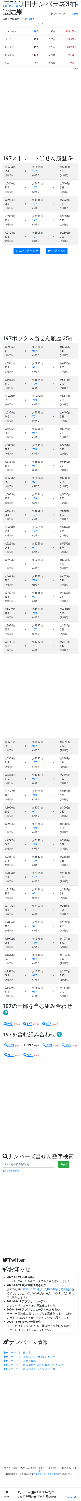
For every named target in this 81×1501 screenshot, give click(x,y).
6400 (65, 412)
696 (62, 220)
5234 (37, 560)
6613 (10, 379)
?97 (8, 1024)
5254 (10, 543)
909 (62, 236)
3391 (65, 216)
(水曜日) (64, 175)
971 (28, 1055)
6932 (37, 363)
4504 (65, 609)
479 (76, 5)
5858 (10, 461)
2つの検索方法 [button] (11, 1171)
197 (36, 31)
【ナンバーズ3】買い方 (17, 1352)
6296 (37, 429)
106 (62, 910)
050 (7, 482)
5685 (65, 478)
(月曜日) (9, 175)
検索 (64, 1164)
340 (7, 383)
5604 (10, 167)
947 (62, 811)
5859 (37, 461)
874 (62, 547)
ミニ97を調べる (27, 250)
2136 (37, 889)
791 (66, 1045)
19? (46, 1024)
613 (7, 991)
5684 (37, 478)
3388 (10, 774)
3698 (75, 13)
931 (62, 893)
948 (62, 416)
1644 (37, 955)
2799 (65, 840)
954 (7, 204)
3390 (37, 216)
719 (47, 1045)
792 (62, 959)
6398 (10, 412)
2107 (37, 905)
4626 (37, 576)
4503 (37, 609)
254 (7, 893)
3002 (65, 807)
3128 (37, 791)
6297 (65, 429)
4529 (65, 592)
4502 (10, 609)
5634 (37, 494)
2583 (65, 856)
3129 (65, 791)
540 (62, 351)
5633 (10, 494)
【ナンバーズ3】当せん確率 (19, 1361)
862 (62, 498)
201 (62, 465)
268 (62, 400)
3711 (10, 642)
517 (62, 171)
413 (7, 351)
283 (7, 746)
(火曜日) (36, 175)
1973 (37, 938)
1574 (65, 971)
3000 (10, 807)
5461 (37, 183)
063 (7, 844)
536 (7, 646)
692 (7, 828)
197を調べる (56, 250)
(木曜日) (36, 224)
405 (7, 580)
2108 (65, 905)
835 (62, 975)
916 (7, 860)
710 (62, 383)
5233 (10, 560)
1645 (65, 955)
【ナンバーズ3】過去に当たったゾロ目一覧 (29, 1369)
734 (7, 187)
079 (7, 564)
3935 (37, 199)
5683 (10, 478)
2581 (10, 856)
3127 (10, 791)
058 (7, 942)
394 (7, 465)
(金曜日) (9, 192)
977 (62, 926)
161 (7, 613)
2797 (10, 840)
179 (9, 1045)
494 (7, 449)
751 (62, 433)
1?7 (27, 1024)
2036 (10, 922)
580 (62, 795)
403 (7, 926)
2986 (65, 824)
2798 (37, 840)
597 (7, 975)
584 (7, 910)
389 (62, 844)
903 (62, 367)
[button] (6, 1013)
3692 (37, 742)
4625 (10, 576)
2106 (10, 905)
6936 (37, 347)
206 (7, 811)
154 (7, 498)
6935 (10, 347)
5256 (65, 543)
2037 (37, 922)
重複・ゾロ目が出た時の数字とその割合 (47, 1289)
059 (62, 204)
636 (62, 613)
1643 (10, 955)
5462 (65, 183)
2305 (37, 232)
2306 (65, 232)
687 (62, 564)
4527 (10, 592)
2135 (10, 889)
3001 (37, 807)
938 (62, 860)
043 (7, 547)
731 (7, 367)
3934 (10, 199)
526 (7, 400)
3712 (37, 642)
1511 (65, 987)
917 (7, 220)
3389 (10, 216)
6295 (10, 429)
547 (62, 646)
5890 (37, 445)
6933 (65, 363)
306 (7, 596)
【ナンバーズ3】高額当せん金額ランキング (29, 1356)
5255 (37, 543)
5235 (65, 560)
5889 (10, 445)
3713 (65, 642)
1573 (37, 971)
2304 (10, 232)
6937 (65, 347)
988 (62, 187)
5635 (65, 494)
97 (36, 62)
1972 (10, 938)
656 (62, 828)
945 (7, 416)
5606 (65, 167)
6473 (10, 396)
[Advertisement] (40, 111)
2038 (65, 922)
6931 (10, 363)
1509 (10, 987)
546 (62, 580)
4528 (37, 592)
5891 (65, 445)
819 (7, 778)
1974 (65, 938)
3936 (65, 199)
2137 (65, 889)
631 (7, 236)
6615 (65, 379)
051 (7, 171)
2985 (37, 824)
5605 (37, 167)
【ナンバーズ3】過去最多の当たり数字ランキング (33, 1365)
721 (62, 596)
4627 (65, 576)
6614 (37, 379)
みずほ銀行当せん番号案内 (45, 1474)
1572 (10, 971)
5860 (65, 461)
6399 (37, 412)
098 (62, 449)
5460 (10, 183)
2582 (37, 856)
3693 (65, 742)
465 (62, 482)
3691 (10, 742)
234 (62, 746)
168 (7, 795)
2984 (10, 824)
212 (62, 991)
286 (7, 433)
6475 (65, 396)
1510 (37, 987)
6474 (37, 396)
